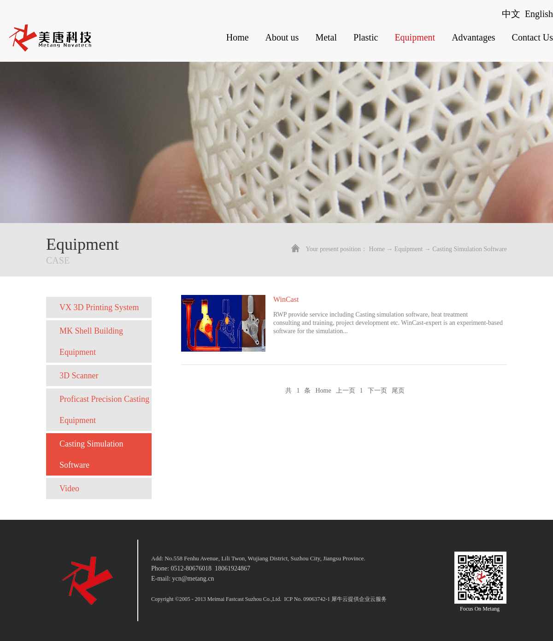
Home (237, 37)
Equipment (408, 249)
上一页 (345, 390)
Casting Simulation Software (469, 249)
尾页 (398, 390)
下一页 (377, 390)
